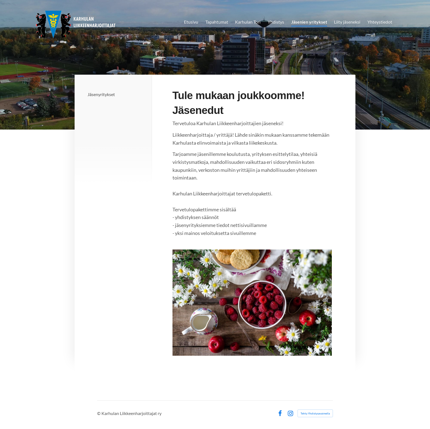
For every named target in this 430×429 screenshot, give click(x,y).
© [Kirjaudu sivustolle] (99, 413)
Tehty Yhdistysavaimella (315, 413)
